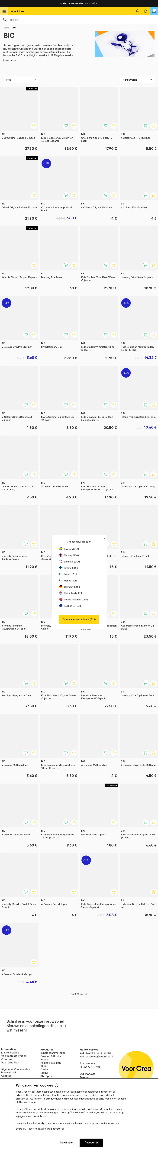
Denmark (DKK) (69, 561)
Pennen (44, 1059)
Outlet (44, 1069)
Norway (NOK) (69, 555)
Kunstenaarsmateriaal (53, 1052)
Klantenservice (10, 1052)
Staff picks (46, 1076)
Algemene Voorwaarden (15, 1069)
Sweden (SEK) (69, 549)
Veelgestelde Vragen (13, 1055)
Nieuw (44, 1072)
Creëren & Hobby (50, 1056)
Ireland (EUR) (68, 574)
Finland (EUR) (68, 568)
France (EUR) (68, 580)
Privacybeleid (9, 1072)
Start (6, 28)
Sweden (84, 1077)
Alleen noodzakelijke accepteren (45, 1128)
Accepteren (91, 1142)
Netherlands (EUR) (71, 593)
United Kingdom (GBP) (73, 599)
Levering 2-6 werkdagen (79, 3)
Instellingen (66, 1142)
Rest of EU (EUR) (70, 606)
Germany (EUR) (69, 587)
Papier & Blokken (50, 1062)
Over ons (6, 1059)
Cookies (6, 1075)
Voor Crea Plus (10, 1062)
